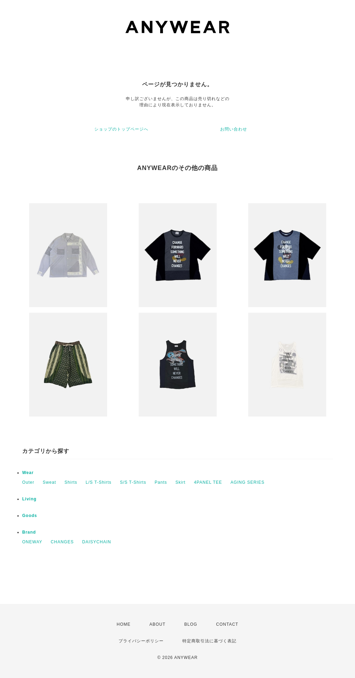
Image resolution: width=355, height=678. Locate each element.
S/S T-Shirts (133, 482)
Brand (29, 532)
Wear (28, 472)
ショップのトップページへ (121, 129)
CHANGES (62, 541)
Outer (28, 482)
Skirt (180, 482)
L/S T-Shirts (98, 482)
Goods (29, 515)
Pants (161, 482)
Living (29, 499)
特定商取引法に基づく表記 (209, 641)
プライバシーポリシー (141, 641)
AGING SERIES (248, 482)
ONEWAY (32, 541)
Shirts (70, 482)
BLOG (190, 624)
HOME (124, 624)
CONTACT (227, 624)
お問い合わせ (233, 129)
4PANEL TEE (208, 482)
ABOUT (157, 624)
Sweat (49, 482)
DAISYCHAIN (96, 541)
